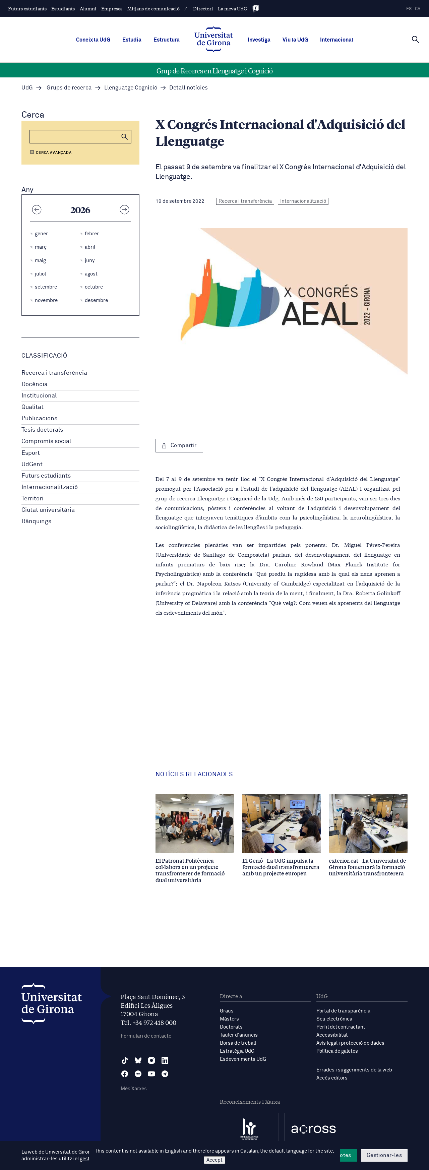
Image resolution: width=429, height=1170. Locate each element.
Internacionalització (49, 487)
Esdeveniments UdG (243, 1059)
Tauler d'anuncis (239, 1035)
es (409, 9)
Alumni (88, 8)
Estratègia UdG (237, 1051)
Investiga (259, 40)
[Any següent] (124, 209)
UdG (27, 88)
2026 (80, 209)
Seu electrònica (334, 1019)
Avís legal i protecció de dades (350, 1043)
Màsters (229, 1019)
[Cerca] (415, 39)
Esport (30, 453)
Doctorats (231, 1027)
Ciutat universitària (48, 510)
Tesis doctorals (42, 430)
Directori (203, 8)
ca (417, 9)
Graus (227, 1010)
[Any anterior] (36, 209)
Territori (32, 499)
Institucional (39, 396)
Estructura (167, 40)
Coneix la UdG (93, 40)
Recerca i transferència (54, 373)
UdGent (32, 464)
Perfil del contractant (340, 1027)
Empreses (111, 8)
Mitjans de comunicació (153, 8)
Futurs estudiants (27, 8)
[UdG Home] (213, 40)
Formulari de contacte (146, 1036)
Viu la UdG (295, 40)
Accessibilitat (332, 1035)
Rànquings (36, 521)
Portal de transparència (343, 1010)
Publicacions (39, 419)
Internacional (336, 40)
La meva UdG (232, 8)
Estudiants (63, 8)
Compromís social (46, 441)
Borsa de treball (238, 1043)
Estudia (131, 40)
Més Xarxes (134, 1088)
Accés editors (332, 1078)
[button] (124, 136)
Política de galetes (337, 1051)
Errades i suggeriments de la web (354, 1069)
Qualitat (32, 407)
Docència (34, 384)
